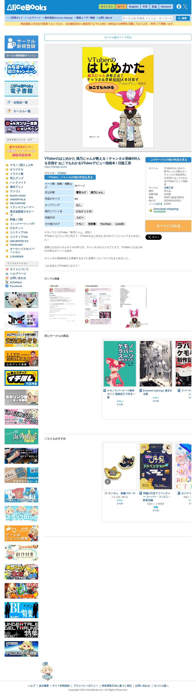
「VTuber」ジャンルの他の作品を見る (69, 177)
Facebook (16, 286)
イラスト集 (16, 173)
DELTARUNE (18, 203)
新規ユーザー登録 (85, 17)
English (133, 6)
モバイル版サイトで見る (118, 37)
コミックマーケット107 (22, 223)
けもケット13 (83, 211)
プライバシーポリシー (85, 685)
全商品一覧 (17, 102)
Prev (108, 379)
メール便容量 (156, 204)
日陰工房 (168, 187)
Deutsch (166, 6)
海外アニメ (16, 187)
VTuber (62, 172)
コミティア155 (19, 232)
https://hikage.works (55, 166)
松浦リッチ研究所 (155, 504)
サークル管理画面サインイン (21, 55)
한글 (154, 6)
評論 (12, 219)
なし (78, 205)
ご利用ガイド (16, 17)
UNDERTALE (18, 199)
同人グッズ (16, 178)
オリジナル (16, 169)
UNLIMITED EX (19, 241)
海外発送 (59, 17)
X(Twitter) (16, 282)
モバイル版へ (161, 685)
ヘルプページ (34, 17)
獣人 (22, 165)
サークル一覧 (19, 111)
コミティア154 (19, 236)
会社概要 (44, 685)
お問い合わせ (105, 17)
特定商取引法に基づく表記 (117, 685)
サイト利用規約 (61, 685)
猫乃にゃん (97, 192)
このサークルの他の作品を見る (168, 159)
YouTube (105, 223)
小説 (20, 219)
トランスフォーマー (22, 207)
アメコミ (15, 191)
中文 (145, 6)
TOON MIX (16, 244)
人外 (30, 165)
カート (121, 6)
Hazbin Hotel (18, 195)
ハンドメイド (18, 182)
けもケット (16, 228)
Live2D (119, 223)
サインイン (107, 6)
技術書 (92, 223)
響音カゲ (81, 192)
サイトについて (19, 269)
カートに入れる (168, 226)
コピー (80, 217)
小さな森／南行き (119, 497)
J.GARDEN (16, 256)
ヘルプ (31, 685)
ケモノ (14, 165)
